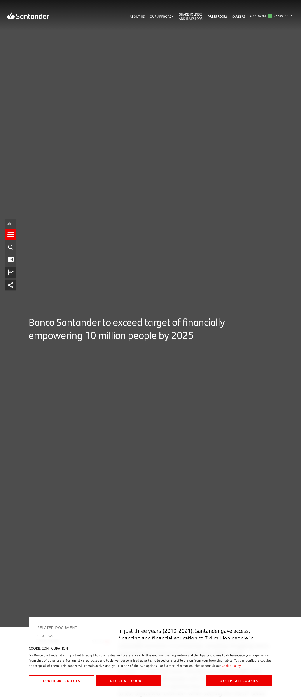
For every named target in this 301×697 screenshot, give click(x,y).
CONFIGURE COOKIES (61, 680)
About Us (137, 16)
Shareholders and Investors (191, 16)
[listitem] (12, 329)
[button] (12, 329)
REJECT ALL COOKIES (128, 680)
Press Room (217, 16)
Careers (238, 16)
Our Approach (162, 16)
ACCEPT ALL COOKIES (239, 680)
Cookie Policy (231, 666)
